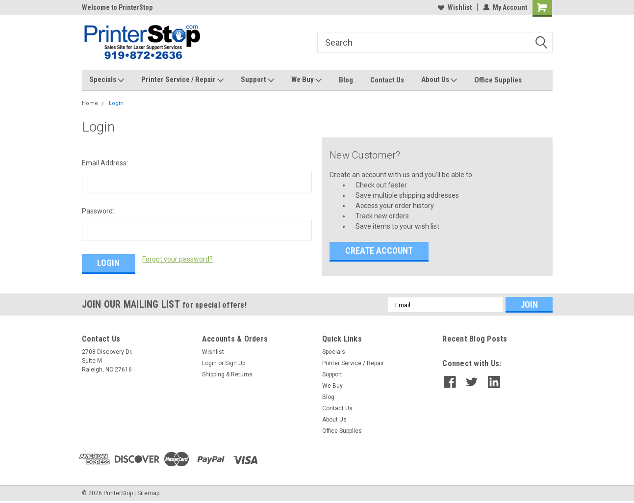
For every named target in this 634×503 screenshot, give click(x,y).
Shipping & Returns (227, 374)
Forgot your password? (177, 259)
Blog (346, 80)
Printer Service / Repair (182, 80)
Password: (98, 211)
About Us (439, 80)
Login (116, 103)
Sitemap (148, 493)
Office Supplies (498, 80)
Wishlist (455, 7)
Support (257, 80)
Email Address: (105, 163)
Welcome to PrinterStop (117, 7)
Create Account (379, 250)
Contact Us (387, 80)
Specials (106, 80)
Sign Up (235, 363)
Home (90, 103)
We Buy (306, 80)
